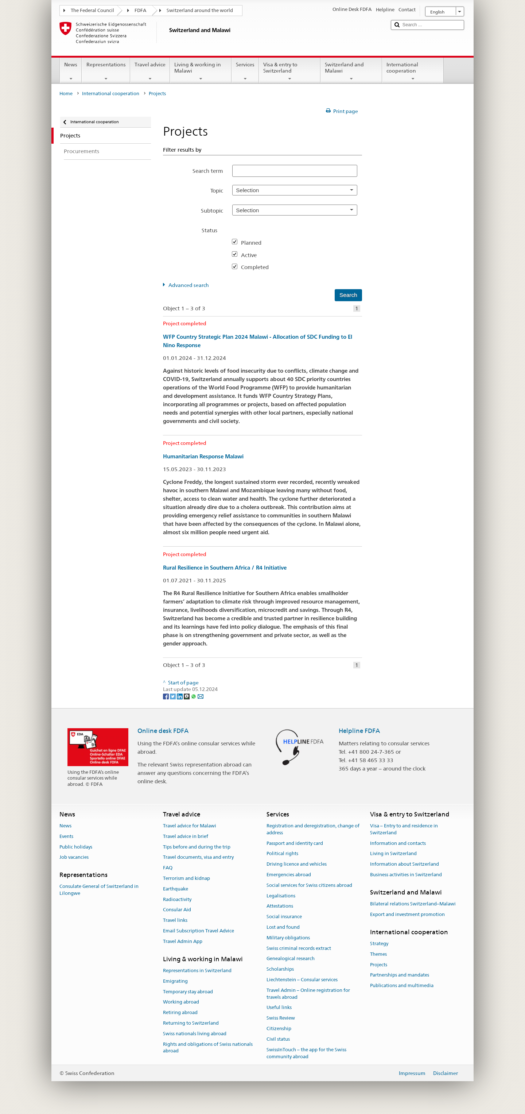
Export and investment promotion (407, 914)
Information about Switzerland (404, 864)
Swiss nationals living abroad (194, 1033)
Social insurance (284, 916)
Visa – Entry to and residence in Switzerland (404, 829)
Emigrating (175, 981)
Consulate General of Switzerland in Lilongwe (99, 890)
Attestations (280, 906)
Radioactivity (177, 899)
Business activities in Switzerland (406, 874)
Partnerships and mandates (399, 975)
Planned (254, 242)
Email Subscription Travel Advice (198, 930)
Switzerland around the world (200, 10)
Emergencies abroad (289, 874)
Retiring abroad (180, 1012)
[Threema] (187, 696)
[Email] (200, 696)
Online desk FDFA (162, 730)
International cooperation (412, 71)
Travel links (175, 920)
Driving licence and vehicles (297, 864)
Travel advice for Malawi (189, 825)
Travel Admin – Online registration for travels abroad (308, 993)
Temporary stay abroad (188, 991)
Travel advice (150, 71)
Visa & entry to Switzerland (289, 71)
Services (245, 71)
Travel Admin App (182, 941)
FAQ (167, 867)
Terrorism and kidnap (186, 878)
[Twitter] (173, 696)
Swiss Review (281, 1018)
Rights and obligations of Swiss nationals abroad (208, 1047)
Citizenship (279, 1028)
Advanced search (188, 285)
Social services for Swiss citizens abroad (309, 885)
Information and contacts (398, 843)
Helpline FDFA (359, 730)
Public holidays (75, 847)
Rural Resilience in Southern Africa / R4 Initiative (225, 567)
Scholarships (280, 969)
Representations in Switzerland (197, 970)
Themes (378, 954)
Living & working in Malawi (200, 71)
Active (251, 255)
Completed (258, 267)
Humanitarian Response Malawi (203, 456)
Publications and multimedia (401, 985)
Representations (105, 71)
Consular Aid (177, 910)
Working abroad (181, 1002)
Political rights (282, 854)
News (70, 71)
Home (66, 93)
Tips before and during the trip (196, 847)
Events (66, 836)
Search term (207, 170)
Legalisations (281, 895)
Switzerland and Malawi (351, 71)
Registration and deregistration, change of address (313, 829)
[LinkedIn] (180, 696)
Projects (378, 964)
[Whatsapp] (194, 696)
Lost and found (283, 927)
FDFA (140, 10)
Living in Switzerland (393, 854)
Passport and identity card (295, 843)
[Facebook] (166, 696)
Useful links (279, 1007)
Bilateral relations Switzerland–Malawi (413, 904)
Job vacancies (74, 857)
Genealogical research (291, 959)
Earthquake (175, 889)
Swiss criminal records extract (299, 948)
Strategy (379, 943)
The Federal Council (92, 10)
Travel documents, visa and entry (198, 857)
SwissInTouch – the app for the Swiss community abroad (306, 1053)
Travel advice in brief (185, 836)
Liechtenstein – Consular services (302, 979)
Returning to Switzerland (191, 1023)
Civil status (278, 1039)
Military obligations (288, 937)
